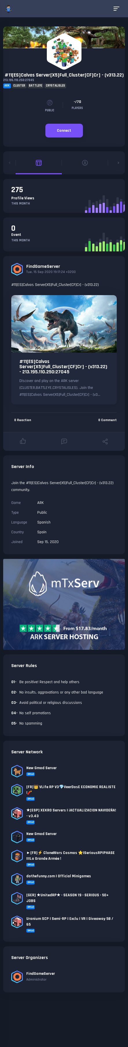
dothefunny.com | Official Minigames (58, 876)
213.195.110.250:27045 (18, 80)
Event (16, 234)
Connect (64, 130)
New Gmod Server (41, 768)
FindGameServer (43, 266)
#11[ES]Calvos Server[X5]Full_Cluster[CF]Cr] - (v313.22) (64, 75)
